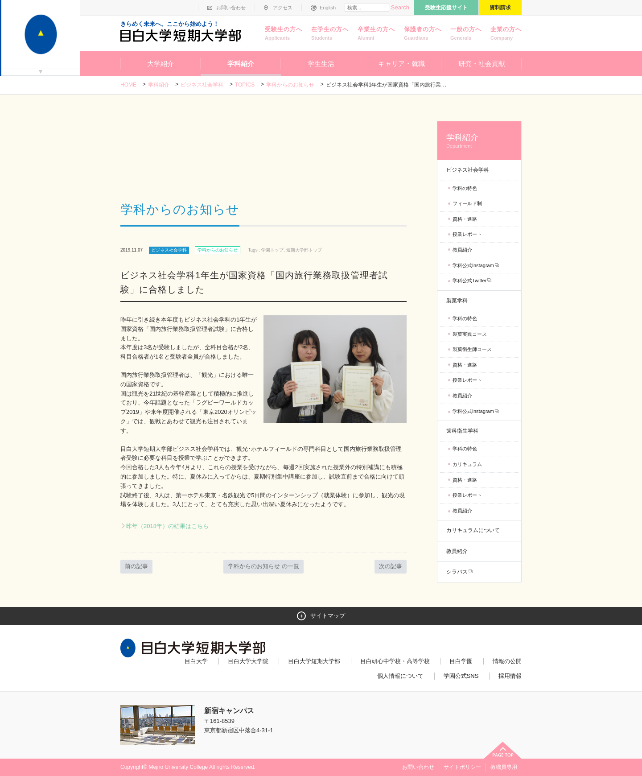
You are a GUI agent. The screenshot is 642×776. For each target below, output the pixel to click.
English (328, 7)
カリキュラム (467, 464)
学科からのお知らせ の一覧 (263, 566)
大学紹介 (160, 63)
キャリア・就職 (401, 63)
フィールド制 (467, 203)
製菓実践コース (470, 334)
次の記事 (390, 566)
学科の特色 (465, 188)
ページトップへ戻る (503, 750)
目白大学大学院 (248, 661)
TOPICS (245, 85)
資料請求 (500, 7)
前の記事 (136, 566)
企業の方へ (506, 34)
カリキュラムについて (473, 530)
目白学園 (461, 661)
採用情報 (510, 676)
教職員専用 (503, 767)
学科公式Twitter (469, 280)
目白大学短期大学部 (314, 661)
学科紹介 (240, 63)
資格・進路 (465, 219)
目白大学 (196, 661)
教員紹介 (462, 249)
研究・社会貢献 (481, 63)
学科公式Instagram (473, 265)
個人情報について (400, 676)
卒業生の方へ (376, 34)
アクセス (282, 7)
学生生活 (321, 63)
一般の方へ (466, 34)
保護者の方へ (422, 34)
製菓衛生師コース (472, 349)
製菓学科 (457, 300)
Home (128, 85)
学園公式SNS (461, 676)
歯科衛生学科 (462, 431)
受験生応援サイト (446, 7)
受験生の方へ (283, 34)
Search (400, 7)
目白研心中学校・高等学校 (395, 661)
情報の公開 (507, 661)
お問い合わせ (231, 7)
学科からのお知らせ (290, 85)
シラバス (457, 572)
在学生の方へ (330, 34)
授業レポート (467, 234)
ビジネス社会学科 (202, 85)
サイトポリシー (462, 767)
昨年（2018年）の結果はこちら (167, 526)
